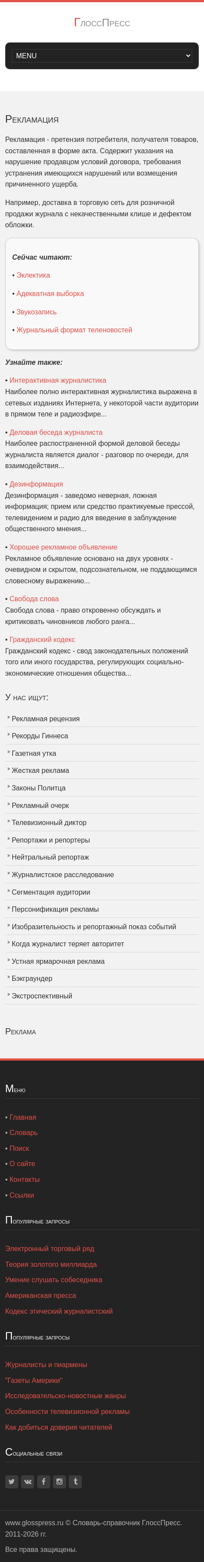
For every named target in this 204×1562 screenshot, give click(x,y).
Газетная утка (34, 753)
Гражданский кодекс (42, 639)
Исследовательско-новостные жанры (65, 1396)
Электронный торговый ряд (50, 1248)
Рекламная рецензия (46, 719)
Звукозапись (37, 312)
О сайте (22, 1163)
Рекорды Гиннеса (40, 736)
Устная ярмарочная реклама (58, 961)
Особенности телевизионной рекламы (67, 1411)
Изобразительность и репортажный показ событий (94, 927)
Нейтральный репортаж (50, 857)
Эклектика (33, 275)
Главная (23, 1117)
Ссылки (22, 1195)
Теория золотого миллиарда (51, 1264)
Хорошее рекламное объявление (64, 547)
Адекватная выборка (50, 293)
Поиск (19, 1148)
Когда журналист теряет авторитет (68, 944)
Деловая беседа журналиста (56, 432)
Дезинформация (36, 484)
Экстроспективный (42, 996)
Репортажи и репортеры (51, 840)
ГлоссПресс (102, 22)
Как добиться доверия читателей (59, 1427)
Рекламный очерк (40, 805)
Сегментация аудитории (51, 892)
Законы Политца (39, 788)
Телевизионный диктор (49, 822)
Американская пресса (40, 1295)
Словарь (24, 1132)
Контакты (25, 1179)
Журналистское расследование (63, 874)
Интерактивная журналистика (58, 380)
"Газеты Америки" (34, 1380)
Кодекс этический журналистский (59, 1311)
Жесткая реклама (40, 770)
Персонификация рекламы (55, 909)
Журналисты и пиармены (46, 1364)
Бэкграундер (32, 978)
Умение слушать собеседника (53, 1279)
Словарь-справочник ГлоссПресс (126, 1523)
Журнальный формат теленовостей (74, 330)
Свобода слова (34, 599)
